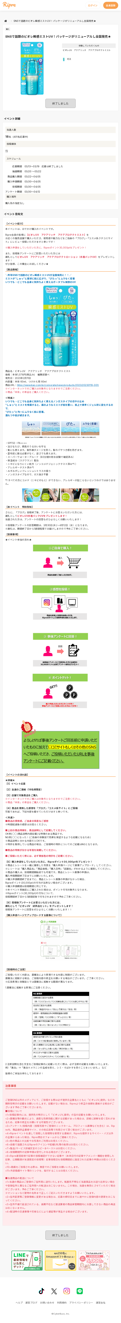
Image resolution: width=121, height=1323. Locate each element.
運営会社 (101, 1302)
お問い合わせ (47, 1302)
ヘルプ (19, 1302)
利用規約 (62, 1302)
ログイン (93, 5)
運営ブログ (31, 1302)
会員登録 (111, 5)
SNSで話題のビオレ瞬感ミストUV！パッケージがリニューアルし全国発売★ (55, 20)
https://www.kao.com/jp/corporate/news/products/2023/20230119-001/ (58, 385)
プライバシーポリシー (81, 1302)
